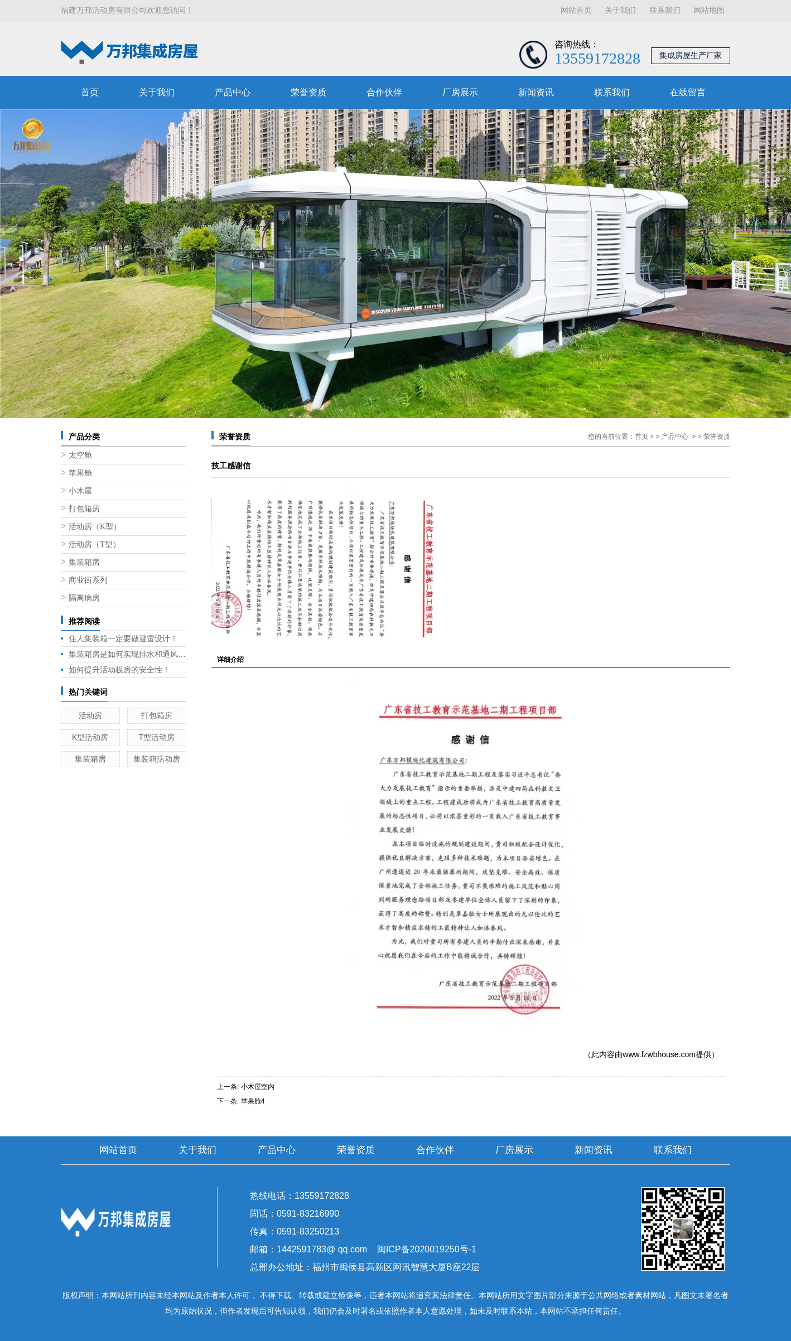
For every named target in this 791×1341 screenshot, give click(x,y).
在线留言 (688, 92)
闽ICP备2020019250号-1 (426, 1249)
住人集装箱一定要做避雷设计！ (123, 638)
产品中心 (232, 92)
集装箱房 (84, 562)
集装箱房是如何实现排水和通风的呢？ (127, 654)
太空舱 (80, 455)
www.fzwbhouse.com (659, 1054)
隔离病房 (84, 598)
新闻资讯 (536, 92)
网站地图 (709, 10)
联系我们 (665, 10)
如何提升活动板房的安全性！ (119, 669)
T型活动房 (156, 737)
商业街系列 (88, 580)
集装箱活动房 (156, 758)
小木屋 (80, 491)
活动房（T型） (94, 544)
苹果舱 (80, 473)
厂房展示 (460, 92)
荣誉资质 (308, 92)
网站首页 (576, 10)
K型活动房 (90, 737)
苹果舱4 (253, 1101)
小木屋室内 (257, 1087)
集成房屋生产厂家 (690, 55)
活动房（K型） (95, 526)
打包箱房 (84, 509)
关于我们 (620, 10)
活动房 (90, 715)
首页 (90, 92)
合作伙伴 (384, 92)
